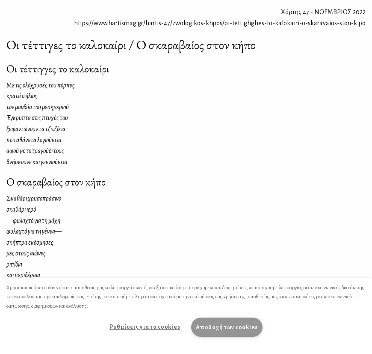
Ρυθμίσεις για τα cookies (144, 327)
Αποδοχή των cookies (227, 327)
